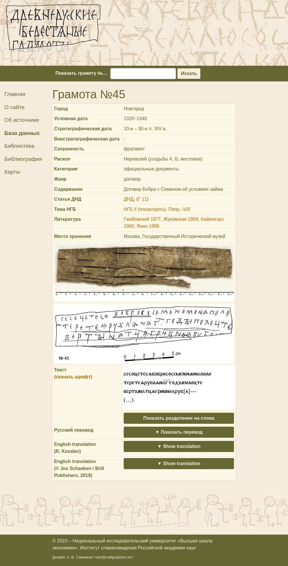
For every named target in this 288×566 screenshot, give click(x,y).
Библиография (23, 159)
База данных (22, 133)
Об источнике (21, 120)
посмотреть (151, 209)
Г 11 (142, 199)
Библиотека (19, 146)
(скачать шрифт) (73, 376)
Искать (189, 73)
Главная (14, 94)
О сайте (14, 107)
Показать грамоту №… (81, 73)
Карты (12, 172)
